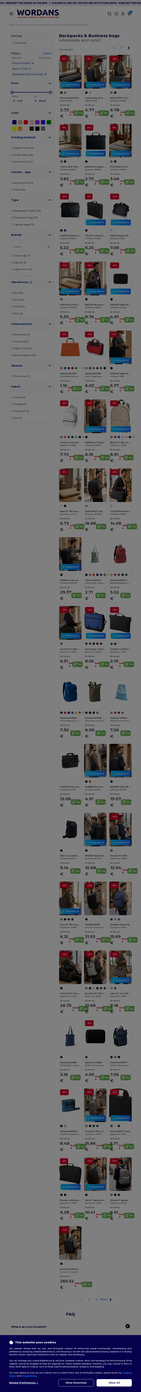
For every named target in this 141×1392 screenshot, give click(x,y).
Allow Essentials (76, 1382)
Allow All (114, 1382)
